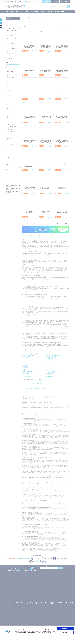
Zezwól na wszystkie (65, 621)
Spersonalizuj (65, 625)
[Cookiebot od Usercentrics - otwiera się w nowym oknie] (7, 632)
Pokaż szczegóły (18, 631)
